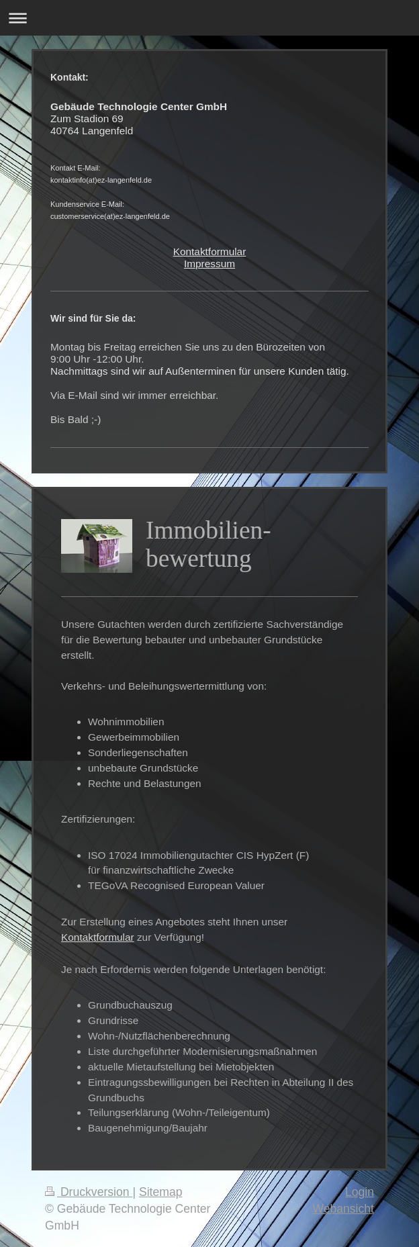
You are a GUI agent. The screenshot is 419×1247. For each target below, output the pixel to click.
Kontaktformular (209, 251)
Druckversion (88, 1192)
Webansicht (343, 1208)
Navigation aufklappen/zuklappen (209, 17)
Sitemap (161, 1192)
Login (359, 1192)
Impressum (209, 263)
